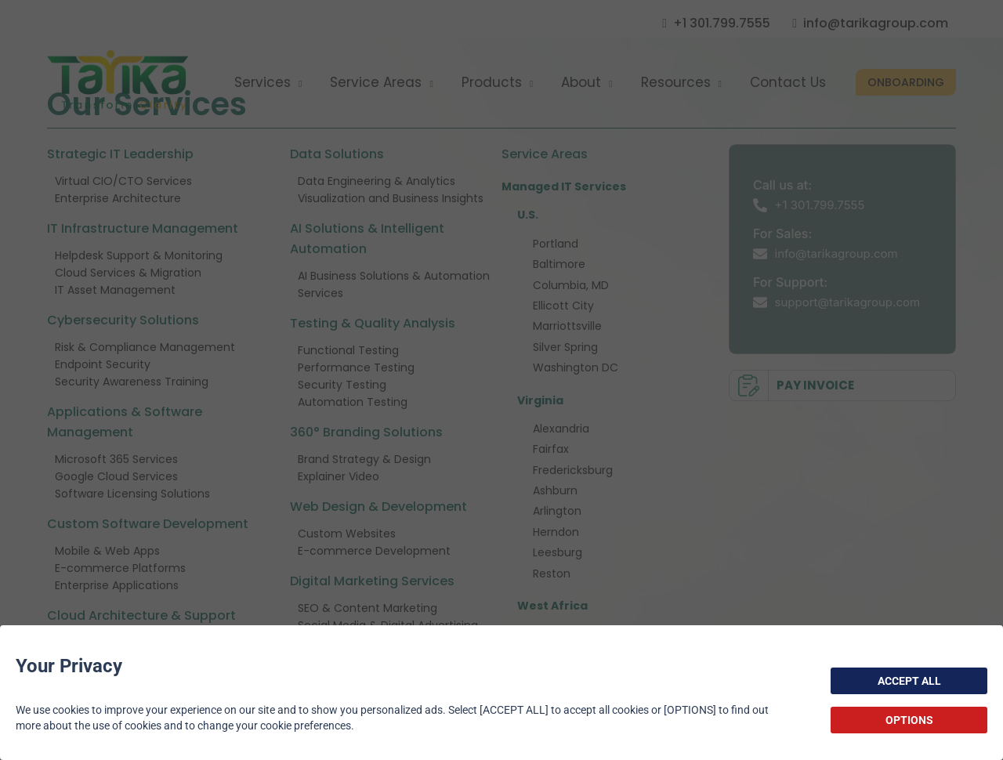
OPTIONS (909, 720)
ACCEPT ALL (909, 681)
